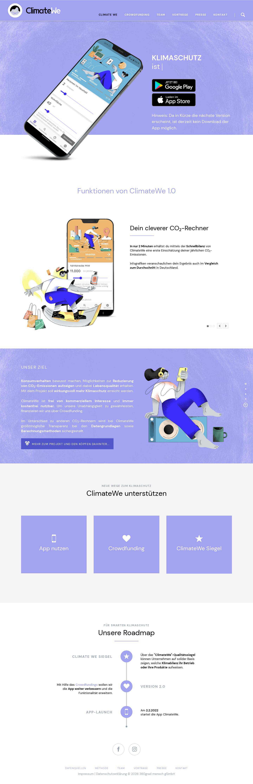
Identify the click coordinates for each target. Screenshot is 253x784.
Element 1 (208, 326)
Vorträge (141, 768)
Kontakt (182, 768)
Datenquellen (75, 768)
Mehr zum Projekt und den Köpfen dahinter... (70, 444)
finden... (243, 15)
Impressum (86, 774)
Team (121, 768)
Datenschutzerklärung (111, 774)
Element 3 (211, 326)
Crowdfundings (87, 685)
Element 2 (214, 326)
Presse (162, 768)
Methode (102, 768)
